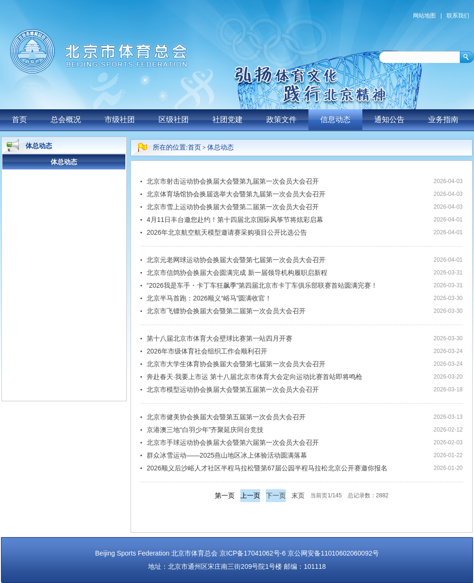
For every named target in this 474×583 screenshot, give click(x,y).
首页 (19, 119)
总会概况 (66, 119)
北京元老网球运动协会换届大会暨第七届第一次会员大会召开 (236, 260)
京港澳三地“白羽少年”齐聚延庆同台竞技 (205, 429)
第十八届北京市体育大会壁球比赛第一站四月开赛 (219, 338)
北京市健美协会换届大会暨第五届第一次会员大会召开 (226, 417)
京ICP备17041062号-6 (252, 553)
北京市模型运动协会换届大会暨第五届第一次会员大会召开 (233, 389)
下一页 (276, 495)
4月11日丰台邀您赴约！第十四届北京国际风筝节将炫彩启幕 (235, 219)
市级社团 (120, 119)
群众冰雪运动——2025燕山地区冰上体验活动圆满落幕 (227, 455)
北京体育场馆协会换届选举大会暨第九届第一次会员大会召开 (236, 194)
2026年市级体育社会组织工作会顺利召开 (207, 351)
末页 (298, 495)
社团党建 (227, 119)
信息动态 (335, 119)
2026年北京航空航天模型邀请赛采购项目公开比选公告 (227, 232)
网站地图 (424, 15)
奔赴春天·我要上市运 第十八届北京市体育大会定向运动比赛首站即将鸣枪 (254, 376)
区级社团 (173, 119)
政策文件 (281, 119)
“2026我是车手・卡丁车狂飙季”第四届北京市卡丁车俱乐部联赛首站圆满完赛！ (262, 285)
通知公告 (389, 119)
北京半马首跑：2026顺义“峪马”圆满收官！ (209, 298)
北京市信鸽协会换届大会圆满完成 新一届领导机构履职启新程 (237, 272)
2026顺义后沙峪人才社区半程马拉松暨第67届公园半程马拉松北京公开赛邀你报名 (267, 468)
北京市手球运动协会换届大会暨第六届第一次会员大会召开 (233, 442)
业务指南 (443, 119)
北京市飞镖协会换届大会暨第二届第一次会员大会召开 (226, 311)
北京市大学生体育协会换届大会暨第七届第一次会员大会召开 (236, 364)
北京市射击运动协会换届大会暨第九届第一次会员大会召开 (233, 181)
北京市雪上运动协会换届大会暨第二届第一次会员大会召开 (233, 207)
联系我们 (458, 15)
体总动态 (220, 147)
